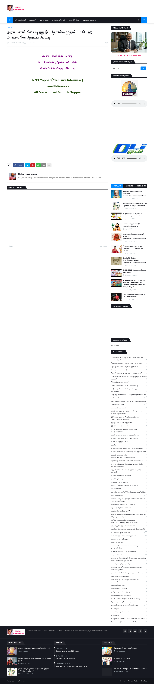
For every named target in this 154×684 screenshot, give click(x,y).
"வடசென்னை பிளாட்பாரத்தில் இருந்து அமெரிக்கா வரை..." (129, 377)
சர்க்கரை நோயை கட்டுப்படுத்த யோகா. (129, 551)
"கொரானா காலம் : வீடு (129, 370)
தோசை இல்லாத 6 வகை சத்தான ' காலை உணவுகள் (129, 602)
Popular (117, 186)
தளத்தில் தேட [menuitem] (74, 20)
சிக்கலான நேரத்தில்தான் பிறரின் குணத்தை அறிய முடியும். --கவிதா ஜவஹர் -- (129, 559)
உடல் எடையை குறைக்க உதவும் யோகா (129, 435)
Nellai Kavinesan (27, 173)
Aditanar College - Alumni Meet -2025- (72, 666)
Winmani (21, 681)
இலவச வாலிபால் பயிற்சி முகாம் (67, 651)
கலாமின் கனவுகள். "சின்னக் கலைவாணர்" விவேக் (129, 492)
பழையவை (103, 246)
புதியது (10, 246)
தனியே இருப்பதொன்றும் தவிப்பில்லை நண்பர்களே (129, 580)
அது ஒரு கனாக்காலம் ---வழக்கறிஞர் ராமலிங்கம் (129, 394)
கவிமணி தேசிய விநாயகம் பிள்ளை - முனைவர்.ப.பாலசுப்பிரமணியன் (134, 193)
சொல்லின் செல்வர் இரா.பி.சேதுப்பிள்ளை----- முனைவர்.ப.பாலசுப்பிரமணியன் (134, 260)
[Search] (126, 68)
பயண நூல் (129, 608)
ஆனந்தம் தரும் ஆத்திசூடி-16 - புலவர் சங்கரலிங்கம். (134, 295)
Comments (141, 186)
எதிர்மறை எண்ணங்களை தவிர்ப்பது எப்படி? (129, 461)
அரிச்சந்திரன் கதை (128, 404)
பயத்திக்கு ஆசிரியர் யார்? (129, 612)
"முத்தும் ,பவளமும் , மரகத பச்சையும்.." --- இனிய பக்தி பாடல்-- (133, 248)
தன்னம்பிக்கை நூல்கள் (129, 588)
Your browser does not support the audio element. (129, 103)
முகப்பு (9, 27)
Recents (129, 186)
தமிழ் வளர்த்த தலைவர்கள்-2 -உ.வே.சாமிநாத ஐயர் (34, 659)
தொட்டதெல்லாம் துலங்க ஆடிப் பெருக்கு (129, 598)
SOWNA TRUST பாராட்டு (65, 659)
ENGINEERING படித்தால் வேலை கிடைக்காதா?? (134, 271)
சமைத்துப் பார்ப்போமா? (129, 539)
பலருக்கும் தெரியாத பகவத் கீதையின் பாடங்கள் (129, 618)
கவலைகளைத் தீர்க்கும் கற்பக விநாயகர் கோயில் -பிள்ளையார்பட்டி (129, 500)
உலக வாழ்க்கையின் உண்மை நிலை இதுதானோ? (129, 451)
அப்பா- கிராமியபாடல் (128, 398)
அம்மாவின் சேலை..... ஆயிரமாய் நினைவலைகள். (129, 401)
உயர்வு (129, 445)
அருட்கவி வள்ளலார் (129, 408)
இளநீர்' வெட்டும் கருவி (129, 426)
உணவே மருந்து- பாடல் (129, 441)
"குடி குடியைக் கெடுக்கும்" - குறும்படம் (129, 366)
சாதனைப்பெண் (129, 555)
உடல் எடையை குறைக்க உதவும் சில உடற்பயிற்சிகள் (129, 430)
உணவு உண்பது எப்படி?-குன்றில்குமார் (129, 438)
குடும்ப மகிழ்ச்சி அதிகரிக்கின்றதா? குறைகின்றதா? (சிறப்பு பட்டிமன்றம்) (129, 515)
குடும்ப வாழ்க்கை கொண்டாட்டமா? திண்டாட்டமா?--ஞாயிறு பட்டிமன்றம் (129, 521)
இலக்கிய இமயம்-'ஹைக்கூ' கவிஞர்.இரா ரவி (34, 648)
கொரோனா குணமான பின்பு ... (128, 532)
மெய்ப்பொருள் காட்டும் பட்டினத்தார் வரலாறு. (131, 225)
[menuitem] (10, 20)
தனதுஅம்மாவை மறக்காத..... (129, 576)
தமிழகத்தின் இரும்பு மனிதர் (129, 595)
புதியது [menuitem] (32, 20)
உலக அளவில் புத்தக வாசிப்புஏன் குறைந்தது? (129, 448)
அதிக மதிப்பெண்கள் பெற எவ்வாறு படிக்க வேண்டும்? (129, 390)
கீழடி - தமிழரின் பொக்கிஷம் (129, 508)
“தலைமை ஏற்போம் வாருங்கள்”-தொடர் (129, 622)
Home (122, 681)
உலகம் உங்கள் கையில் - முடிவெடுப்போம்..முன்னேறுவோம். (129, 456)
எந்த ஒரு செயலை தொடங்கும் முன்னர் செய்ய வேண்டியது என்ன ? (129, 465)
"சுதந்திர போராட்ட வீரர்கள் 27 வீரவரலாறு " (129, 373)
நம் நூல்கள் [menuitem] (44, 20)
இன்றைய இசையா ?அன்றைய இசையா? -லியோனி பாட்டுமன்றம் (129, 418)
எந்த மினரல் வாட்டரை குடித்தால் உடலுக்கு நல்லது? (129, 471)
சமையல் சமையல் (129, 542)
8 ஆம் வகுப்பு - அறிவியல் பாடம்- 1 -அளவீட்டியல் (132, 215)
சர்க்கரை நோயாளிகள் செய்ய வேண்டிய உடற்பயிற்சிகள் (129, 547)
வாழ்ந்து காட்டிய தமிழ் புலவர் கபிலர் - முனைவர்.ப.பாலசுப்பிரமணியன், (134, 236)
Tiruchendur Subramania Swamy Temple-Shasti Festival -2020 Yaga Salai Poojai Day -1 (134, 283)
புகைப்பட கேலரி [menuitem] (58, 20)
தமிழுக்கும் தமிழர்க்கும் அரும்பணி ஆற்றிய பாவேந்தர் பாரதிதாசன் (135, 204)
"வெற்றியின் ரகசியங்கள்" (129, 382)
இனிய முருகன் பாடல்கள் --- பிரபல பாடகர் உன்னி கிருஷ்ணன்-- (129, 412)
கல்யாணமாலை (128, 495)
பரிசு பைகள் (129, 615)
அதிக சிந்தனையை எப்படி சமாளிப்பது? (129, 385)
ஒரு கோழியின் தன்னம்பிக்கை (129, 479)
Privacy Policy (133, 681)
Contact (144, 681)
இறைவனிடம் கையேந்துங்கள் (129, 422)
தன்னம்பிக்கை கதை (129, 585)
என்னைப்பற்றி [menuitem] (20, 20)
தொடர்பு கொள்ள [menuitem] (89, 20)
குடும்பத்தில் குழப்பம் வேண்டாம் (129, 526)
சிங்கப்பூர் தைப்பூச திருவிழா (129, 564)
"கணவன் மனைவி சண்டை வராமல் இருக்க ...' (129, 363)
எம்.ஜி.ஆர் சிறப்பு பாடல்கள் (129, 475)
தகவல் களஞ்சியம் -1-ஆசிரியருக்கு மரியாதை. (129, 573)
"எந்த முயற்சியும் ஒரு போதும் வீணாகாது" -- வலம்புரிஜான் (129, 358)
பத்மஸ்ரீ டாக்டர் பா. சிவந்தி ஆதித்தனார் (128, 605)
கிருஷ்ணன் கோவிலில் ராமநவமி (129, 504)
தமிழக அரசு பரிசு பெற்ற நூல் (129, 592)
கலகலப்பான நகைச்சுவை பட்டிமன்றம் (129, 485)
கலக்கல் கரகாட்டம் (129, 489)
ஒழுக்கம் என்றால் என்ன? (129, 482)
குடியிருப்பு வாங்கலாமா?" (129, 511)
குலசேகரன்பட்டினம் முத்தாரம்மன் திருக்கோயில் (129, 529)
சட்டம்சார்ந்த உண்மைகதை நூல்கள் (129, 536)
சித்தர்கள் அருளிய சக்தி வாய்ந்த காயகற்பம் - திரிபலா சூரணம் (129, 568)
